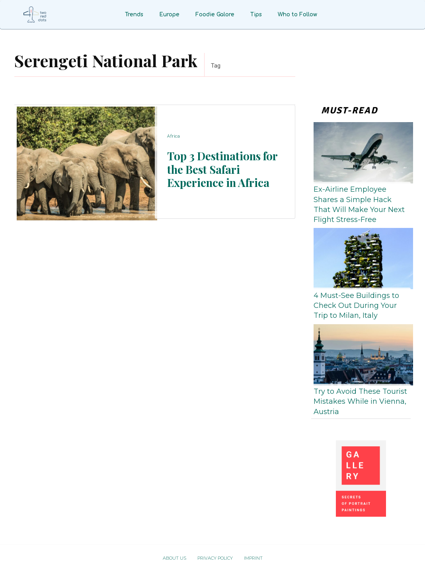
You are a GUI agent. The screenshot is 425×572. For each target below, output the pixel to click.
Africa (173, 136)
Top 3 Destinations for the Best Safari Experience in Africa (221, 169)
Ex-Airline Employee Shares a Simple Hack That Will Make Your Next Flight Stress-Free (359, 204)
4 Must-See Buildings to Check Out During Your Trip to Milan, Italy (356, 305)
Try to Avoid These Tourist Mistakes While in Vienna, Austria (360, 401)
